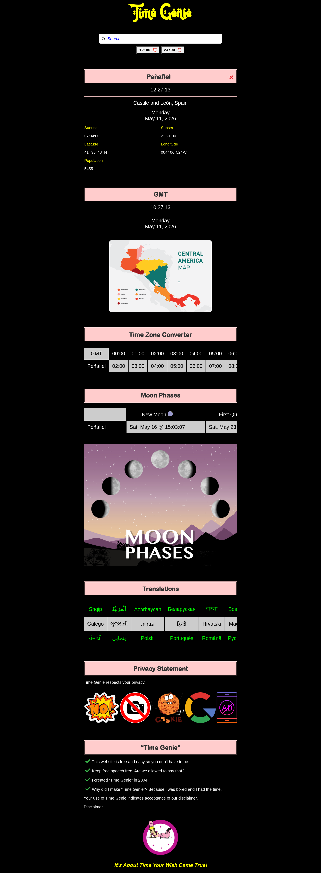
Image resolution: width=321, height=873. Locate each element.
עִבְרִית (148, 624)
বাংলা (212, 609)
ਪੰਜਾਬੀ (95, 638)
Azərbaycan (147, 609)
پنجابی (119, 638)
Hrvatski (211, 624)
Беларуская (182, 609)
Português (181, 638)
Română (212, 638)
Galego (95, 624)
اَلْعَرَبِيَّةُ (119, 609)
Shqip (95, 609)
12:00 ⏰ (148, 50)
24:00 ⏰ (173, 50)
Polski (148, 638)
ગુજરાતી (119, 623)
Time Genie (160, 13)
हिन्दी (181, 624)
